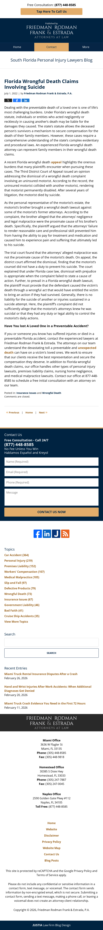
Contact (51, 47)
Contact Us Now (51, 512)
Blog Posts (51, 860)
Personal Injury (18, 561)
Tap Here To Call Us (52, 11)
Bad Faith (13, 610)
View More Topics (16, 622)
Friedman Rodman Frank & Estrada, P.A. (63, 910)
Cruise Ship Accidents (21, 616)
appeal (56, 162)
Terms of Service (47, 875)
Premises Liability (20, 566)
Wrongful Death (51, 393)
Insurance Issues (26, 393)
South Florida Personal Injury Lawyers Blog (51, 30)
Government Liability (21, 605)
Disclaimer (51, 835)
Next (43, 412)
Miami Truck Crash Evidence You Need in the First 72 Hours (45, 703)
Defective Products (20, 588)
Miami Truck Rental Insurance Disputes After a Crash (41, 674)
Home (17, 47)
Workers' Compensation (24, 572)
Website (51, 829)
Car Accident (16, 555)
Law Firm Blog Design (51, 925)
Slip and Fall (15, 583)
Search (51, 653)
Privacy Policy (51, 842)
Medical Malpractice (21, 577)
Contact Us (51, 854)
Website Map (51, 848)
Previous (12, 412)
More (85, 47)
